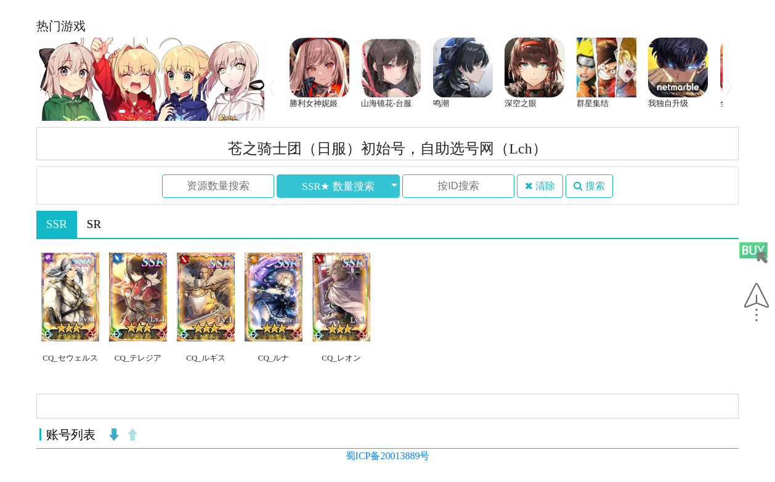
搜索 (589, 186)
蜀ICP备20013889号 (388, 456)
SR (94, 224)
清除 (540, 186)
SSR (56, 224)
